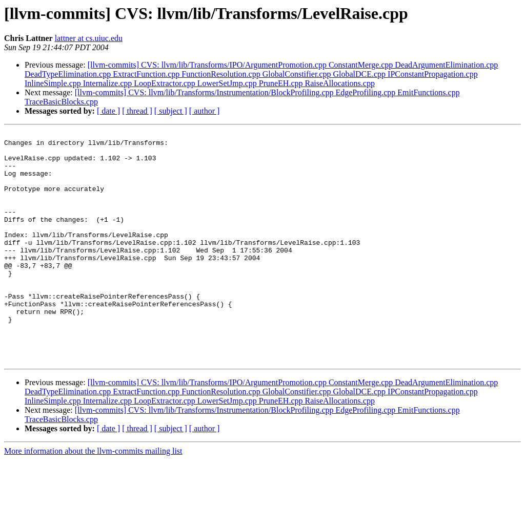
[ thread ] (137, 111)
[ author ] (204, 111)
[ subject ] (170, 111)
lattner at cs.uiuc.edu (89, 38)
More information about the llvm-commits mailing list (93, 497)
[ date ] (108, 111)
